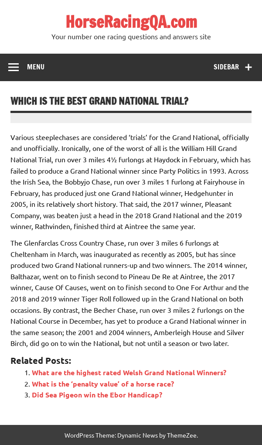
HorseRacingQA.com (131, 21)
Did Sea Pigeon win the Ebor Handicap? (97, 394)
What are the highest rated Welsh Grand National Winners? (129, 372)
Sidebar (226, 67)
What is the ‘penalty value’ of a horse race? (103, 383)
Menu (35, 67)
